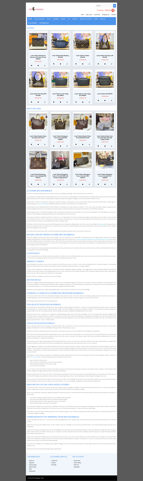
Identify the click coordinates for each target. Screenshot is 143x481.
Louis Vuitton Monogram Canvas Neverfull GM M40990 (104, 176)
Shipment (31, 462)
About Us (31, 460)
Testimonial (32, 471)
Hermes (56, 19)
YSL (69, 19)
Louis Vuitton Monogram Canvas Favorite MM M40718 (82, 176)
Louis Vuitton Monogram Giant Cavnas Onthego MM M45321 (38, 176)
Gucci (49, 19)
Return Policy (32, 467)
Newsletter (77, 467)
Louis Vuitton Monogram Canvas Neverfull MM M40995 (60, 137)
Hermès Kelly (102, 224)
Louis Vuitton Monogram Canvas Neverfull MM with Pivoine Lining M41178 (60, 176)
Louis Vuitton (39, 19)
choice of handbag (43, 204)
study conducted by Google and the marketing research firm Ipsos (94, 239)
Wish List (76, 464)
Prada (63, 19)
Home (82, 14)
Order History (77, 462)
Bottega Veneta (86, 19)
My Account (77, 460)
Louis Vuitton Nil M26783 (104, 94)
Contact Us (54, 460)
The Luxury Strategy (35, 357)
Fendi (96, 19)
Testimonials (44, 23)
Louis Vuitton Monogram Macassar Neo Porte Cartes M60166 (38, 57)
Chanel (75, 19)
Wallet (102, 19)
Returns (54, 462)
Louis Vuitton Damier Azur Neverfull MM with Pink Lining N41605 (105, 137)
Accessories (32, 23)
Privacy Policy (33, 464)
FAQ (30, 469)
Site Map (54, 464)
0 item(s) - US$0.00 (106, 10)
